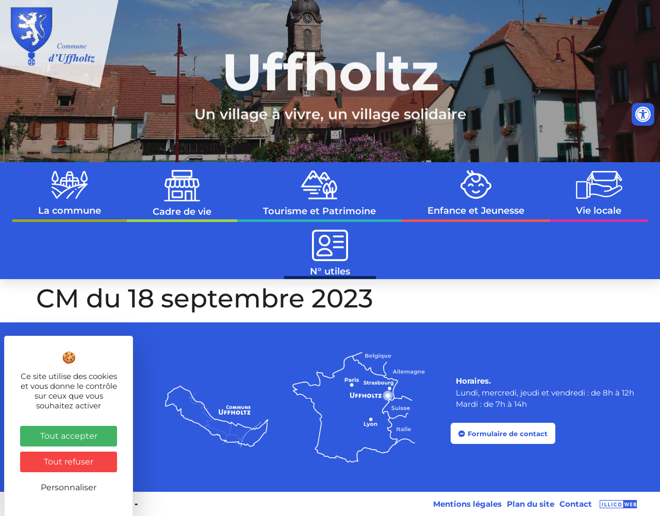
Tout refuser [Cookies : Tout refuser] (68, 462)
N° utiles (330, 254)
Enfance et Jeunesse (475, 193)
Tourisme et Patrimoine (319, 193)
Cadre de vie (182, 193)
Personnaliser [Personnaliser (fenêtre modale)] (68, 487)
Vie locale (599, 193)
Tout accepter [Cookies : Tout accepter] (68, 436)
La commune (69, 194)
